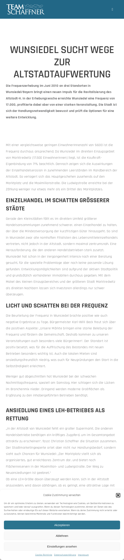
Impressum (83, 554)
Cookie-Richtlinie (43, 554)
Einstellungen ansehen (62, 546)
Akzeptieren (62, 525)
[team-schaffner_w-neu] (25, 5)
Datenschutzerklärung (65, 554)
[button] (118, 495)
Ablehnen (62, 535)
